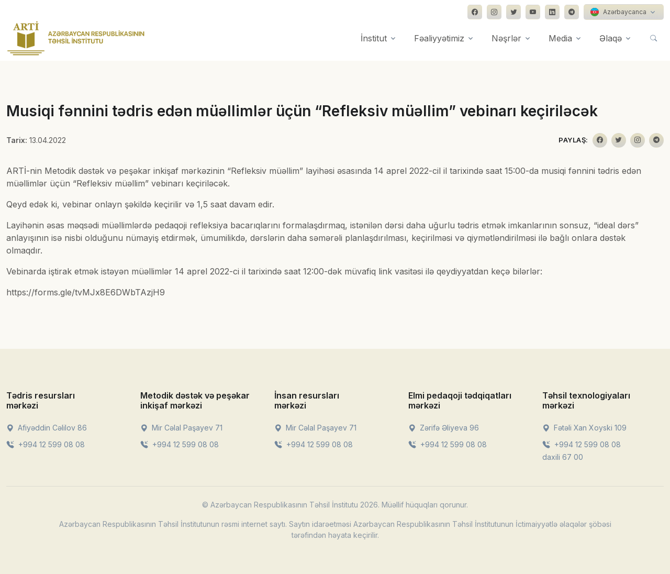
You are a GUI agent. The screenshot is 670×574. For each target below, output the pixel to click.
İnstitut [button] (374, 38)
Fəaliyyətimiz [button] (439, 38)
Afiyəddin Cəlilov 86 (46, 427)
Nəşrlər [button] (506, 38)
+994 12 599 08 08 (45, 444)
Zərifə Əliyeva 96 (443, 427)
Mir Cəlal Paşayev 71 (181, 427)
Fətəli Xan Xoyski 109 (584, 427)
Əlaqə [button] (610, 38)
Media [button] (560, 38)
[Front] (76, 38)
